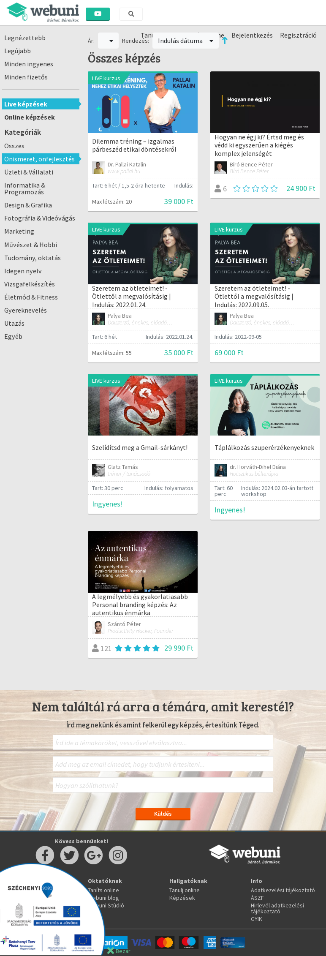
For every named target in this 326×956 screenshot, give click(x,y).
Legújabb (17, 50)
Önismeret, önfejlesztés (39, 159)
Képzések (182, 898)
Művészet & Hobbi (30, 244)
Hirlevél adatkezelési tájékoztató (277, 908)
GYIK (256, 919)
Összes (14, 146)
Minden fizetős (26, 77)
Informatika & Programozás (24, 188)
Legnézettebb (25, 37)
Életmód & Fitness (31, 297)
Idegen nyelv (23, 271)
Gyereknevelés (25, 310)
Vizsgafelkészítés (29, 284)
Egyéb (13, 336)
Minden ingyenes (28, 64)
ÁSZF (257, 898)
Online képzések (29, 117)
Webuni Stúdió (106, 905)
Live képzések (25, 104)
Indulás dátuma (186, 40)
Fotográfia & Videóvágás (39, 218)
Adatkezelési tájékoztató (283, 890)
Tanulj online (184, 890)
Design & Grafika (28, 205)
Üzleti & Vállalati (28, 172)
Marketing (19, 231)
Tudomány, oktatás (32, 257)
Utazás (14, 323)
